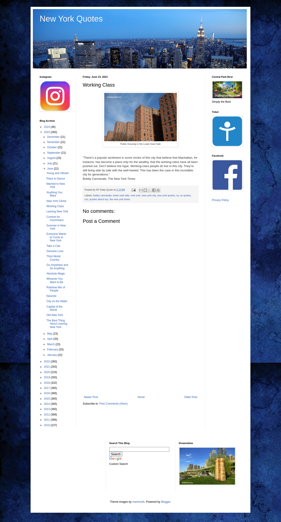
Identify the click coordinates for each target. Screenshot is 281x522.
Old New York (54, 315)
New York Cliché (56, 201)
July (50, 163)
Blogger (165, 501)
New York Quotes (71, 18)
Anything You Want (54, 194)
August (51, 158)
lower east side (121, 195)
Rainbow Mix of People (55, 289)
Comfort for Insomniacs (55, 218)
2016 (47, 393)
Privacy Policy (220, 200)
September (54, 152)
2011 (47, 419)
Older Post (190, 397)
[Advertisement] (140, 358)
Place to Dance (55, 178)
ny (177, 195)
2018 (47, 382)
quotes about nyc (99, 199)
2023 (47, 132)
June (50, 168)
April (50, 338)
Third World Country (53, 258)
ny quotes (185, 195)
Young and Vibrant (57, 173)
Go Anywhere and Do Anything (57, 266)
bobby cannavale (102, 195)
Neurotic (51, 296)
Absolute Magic (55, 273)
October (52, 147)
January (52, 355)
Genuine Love (54, 251)
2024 (47, 127)
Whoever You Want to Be (54, 280)
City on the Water (56, 301)
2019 (47, 377)
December (54, 136)
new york (135, 195)
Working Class (55, 206)
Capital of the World (54, 308)
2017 (47, 388)
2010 (47, 425)
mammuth (138, 501)
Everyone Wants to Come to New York (56, 237)
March (51, 344)
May (50, 333)
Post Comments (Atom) (113, 403)
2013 (47, 409)
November (54, 142)
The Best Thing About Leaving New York (56, 324)
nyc (86, 199)
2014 (47, 403)
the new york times (120, 199)
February (53, 349)
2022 (47, 361)
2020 (47, 372)
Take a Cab (53, 246)
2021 (47, 366)
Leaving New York (57, 211)
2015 (47, 398)
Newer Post (91, 397)
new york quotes (166, 195)
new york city (149, 195)
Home (141, 397)
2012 (47, 414)
